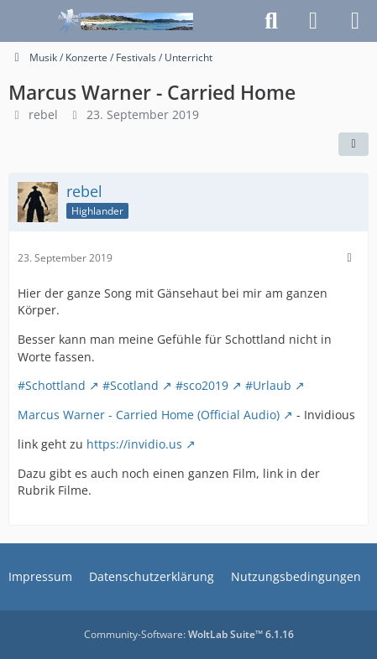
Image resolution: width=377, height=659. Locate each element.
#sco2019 (201, 385)
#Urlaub (268, 385)
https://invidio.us (134, 444)
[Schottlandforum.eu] (125, 21)
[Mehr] (349, 258)
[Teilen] (353, 144)
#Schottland (52, 385)
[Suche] (271, 21)
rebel (43, 114)
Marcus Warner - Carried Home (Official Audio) (149, 415)
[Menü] (355, 21)
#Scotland (130, 385)
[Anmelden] (313, 21)
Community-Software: (189, 634)
